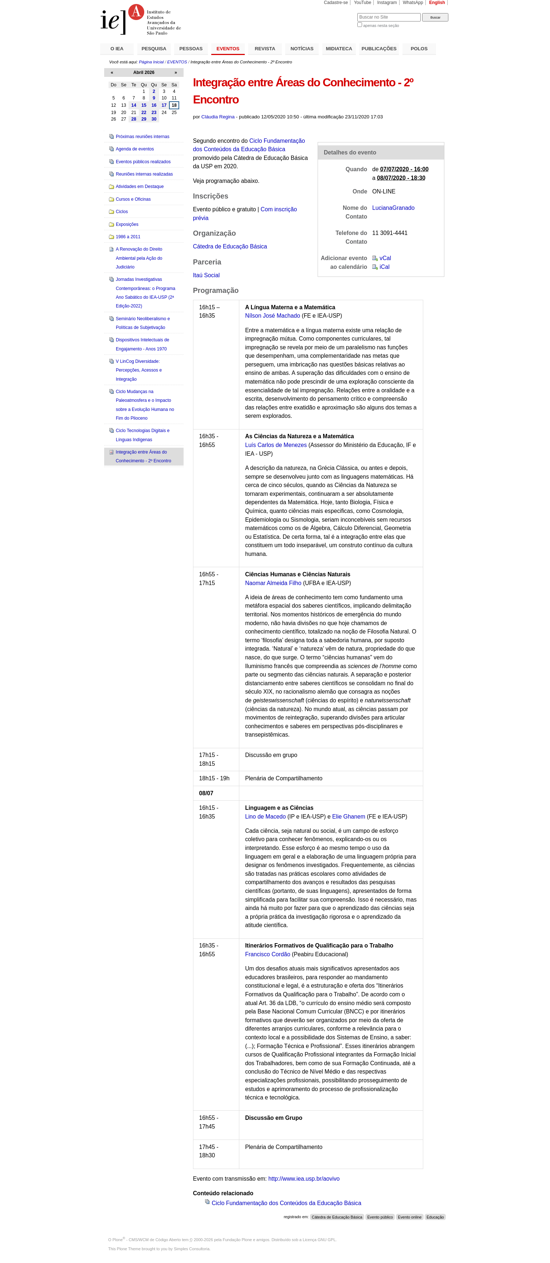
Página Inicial (151, 62)
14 (133, 105)
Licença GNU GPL (319, 1239)
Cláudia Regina (218, 116)
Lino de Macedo (265, 816)
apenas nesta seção (381, 25)
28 (133, 119)
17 (164, 105)
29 (143, 119)
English (437, 2)
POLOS (419, 48)
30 (154, 119)
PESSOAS (191, 48)
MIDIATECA (339, 48)
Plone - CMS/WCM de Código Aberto (147, 1239)
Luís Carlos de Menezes (276, 445)
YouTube (363, 2)
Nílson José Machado (272, 316)
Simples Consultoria (191, 1249)
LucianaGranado (393, 208)
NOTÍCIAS (302, 48)
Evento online (409, 1217)
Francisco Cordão (267, 954)
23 (154, 112)
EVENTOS (228, 48)
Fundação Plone (237, 1239)
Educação (435, 1217)
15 (143, 105)
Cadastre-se (336, 2)
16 (154, 105)
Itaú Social (206, 275)
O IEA (116, 48)
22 (143, 112)
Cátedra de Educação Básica (230, 246)
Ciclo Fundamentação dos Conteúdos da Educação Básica (286, 1203)
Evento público (380, 1217)
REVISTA (265, 48)
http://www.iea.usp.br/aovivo (304, 1179)
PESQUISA (154, 48)
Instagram (387, 2)
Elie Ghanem (348, 816)
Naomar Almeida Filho (273, 583)
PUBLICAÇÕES (379, 48)
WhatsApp (413, 2)
